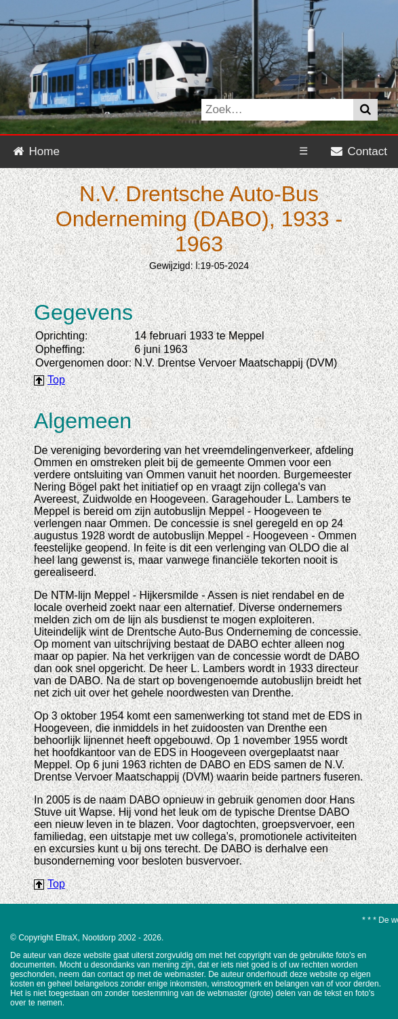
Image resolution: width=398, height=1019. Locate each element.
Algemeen (83, 421)
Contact (358, 151)
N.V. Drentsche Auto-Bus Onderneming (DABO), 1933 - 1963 (199, 219)
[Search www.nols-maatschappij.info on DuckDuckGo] (277, 110)
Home (35, 151)
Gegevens (83, 312)
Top (56, 380)
